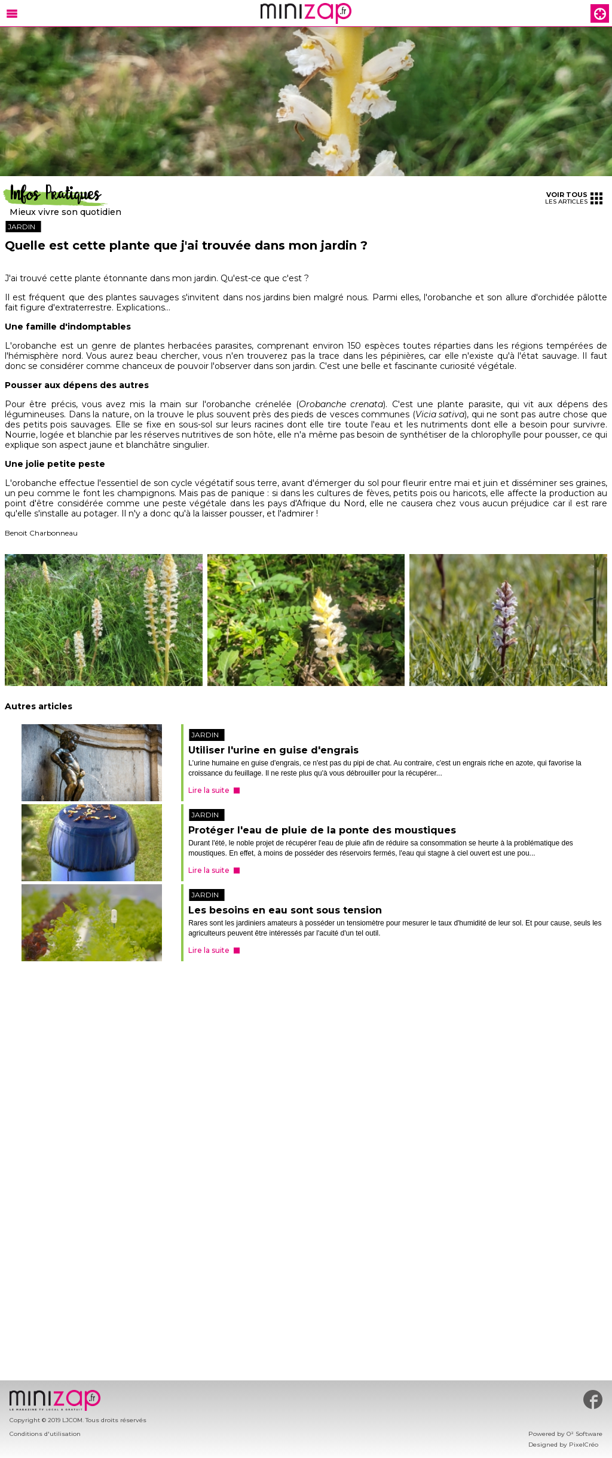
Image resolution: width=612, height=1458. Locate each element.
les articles (573, 197)
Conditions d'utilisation (45, 1434)
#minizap (592, 1399)
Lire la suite (209, 790)
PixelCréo (583, 1444)
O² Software (584, 1434)
